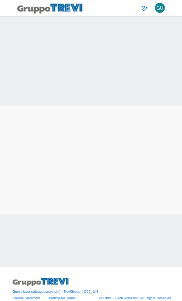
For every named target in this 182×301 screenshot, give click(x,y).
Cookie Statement (26, 298)
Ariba (91, 142)
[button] (160, 8)
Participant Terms (62, 298)
